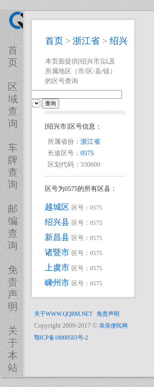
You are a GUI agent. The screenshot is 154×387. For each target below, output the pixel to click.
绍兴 (119, 41)
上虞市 (57, 267)
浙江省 (86, 41)
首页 (54, 41)
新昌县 (57, 237)
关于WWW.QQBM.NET (63, 314)
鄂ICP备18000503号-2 (61, 338)
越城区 (57, 206)
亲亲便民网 (113, 326)
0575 (87, 152)
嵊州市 (57, 282)
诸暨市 (57, 252)
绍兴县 (57, 221)
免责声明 (108, 314)
